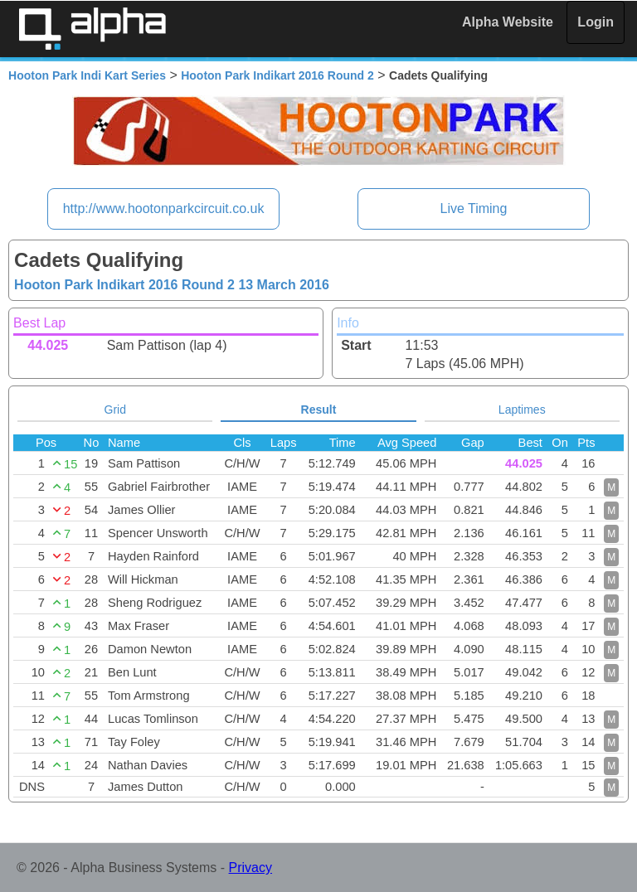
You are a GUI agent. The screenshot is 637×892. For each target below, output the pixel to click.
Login (595, 22)
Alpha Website (507, 22)
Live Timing (473, 208)
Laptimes (522, 409)
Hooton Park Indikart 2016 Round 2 (277, 75)
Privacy (250, 867)
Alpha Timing (92, 28)
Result (319, 409)
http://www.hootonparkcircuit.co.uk (164, 208)
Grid (115, 409)
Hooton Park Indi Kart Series (87, 75)
